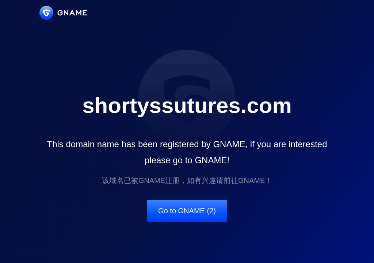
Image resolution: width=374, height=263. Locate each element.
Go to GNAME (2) (187, 211)
